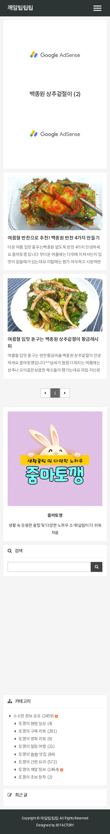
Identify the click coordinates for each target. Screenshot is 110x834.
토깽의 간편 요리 (37, 762)
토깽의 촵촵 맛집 (36, 754)
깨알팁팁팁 (20, 8)
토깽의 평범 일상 (35, 724)
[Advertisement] (55, 54)
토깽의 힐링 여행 (36, 746)
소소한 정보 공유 (35, 716)
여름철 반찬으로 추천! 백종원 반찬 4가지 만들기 (53, 238)
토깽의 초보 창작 (35, 777)
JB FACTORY (65, 825)
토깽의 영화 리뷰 (35, 739)
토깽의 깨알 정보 (40, 770)
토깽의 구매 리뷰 (37, 731)
